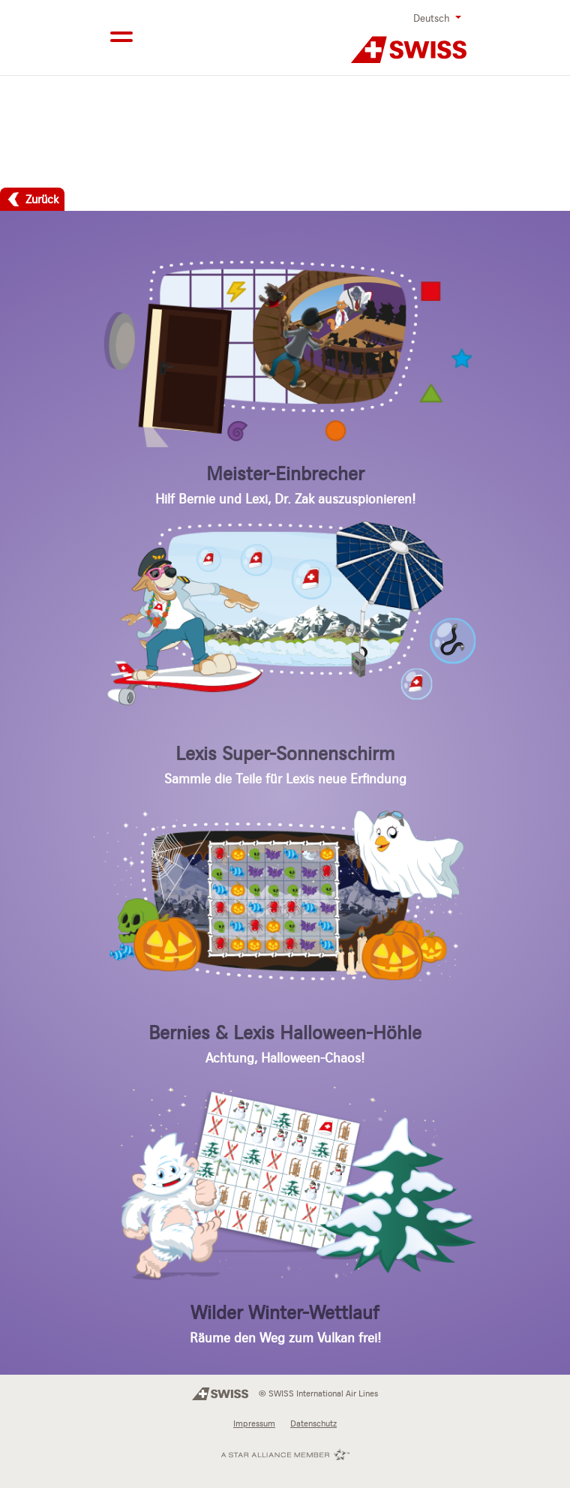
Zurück (42, 198)
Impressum (254, 1423)
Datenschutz (313, 1423)
